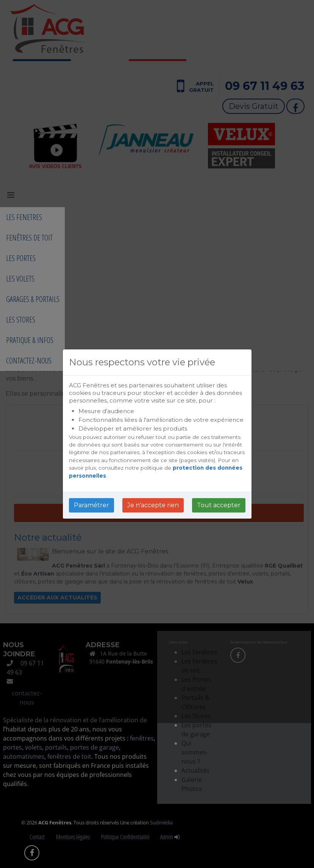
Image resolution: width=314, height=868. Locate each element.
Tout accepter (219, 505)
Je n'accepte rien (153, 505)
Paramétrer (91, 505)
